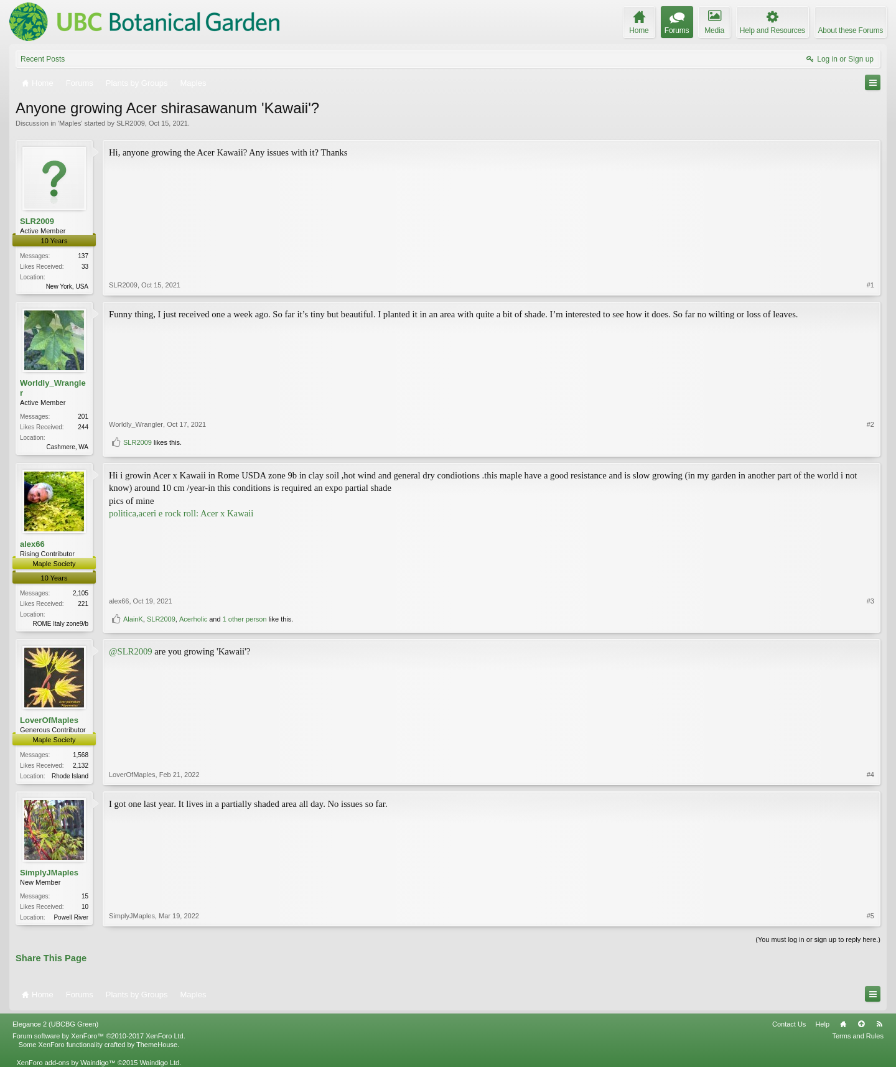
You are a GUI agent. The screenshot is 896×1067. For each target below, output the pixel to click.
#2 (870, 424)
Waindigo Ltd (159, 1062)
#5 (870, 916)
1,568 (80, 755)
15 (85, 896)
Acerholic (193, 619)
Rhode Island (70, 776)
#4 (870, 774)
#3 (870, 601)
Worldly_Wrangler (53, 388)
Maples (70, 123)
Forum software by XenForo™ (98, 1036)
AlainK (133, 619)
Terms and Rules (858, 1036)
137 (83, 256)
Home (843, 1024)
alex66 (32, 544)
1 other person (245, 619)
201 (83, 416)
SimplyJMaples (49, 872)
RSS (879, 1024)
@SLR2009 (130, 651)
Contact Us (789, 1024)
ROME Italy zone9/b (60, 623)
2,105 (80, 593)
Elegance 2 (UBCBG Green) (55, 1024)
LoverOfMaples (49, 720)
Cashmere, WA (67, 447)
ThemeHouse (156, 1044)
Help (822, 1024)
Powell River (71, 917)
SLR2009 (130, 123)
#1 (870, 285)
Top (861, 1024)
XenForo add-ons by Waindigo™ (65, 1062)
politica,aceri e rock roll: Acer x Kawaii (181, 513)
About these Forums (850, 30)
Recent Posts (43, 59)
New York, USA (67, 286)
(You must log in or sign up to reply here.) (817, 939)
